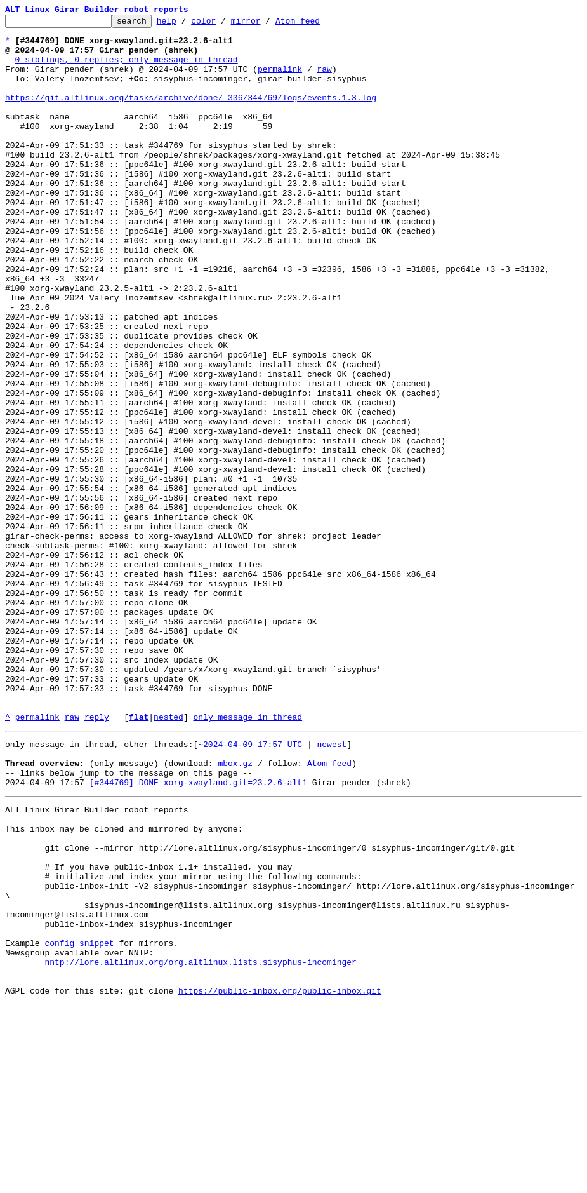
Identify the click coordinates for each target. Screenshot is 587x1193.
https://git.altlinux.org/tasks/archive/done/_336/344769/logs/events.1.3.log (190, 114)
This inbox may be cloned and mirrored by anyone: (123, 984)
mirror (265, 24)
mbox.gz (235, 909)
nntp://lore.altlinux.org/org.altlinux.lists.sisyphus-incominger (200, 1144)
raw (324, 80)
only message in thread (247, 857)
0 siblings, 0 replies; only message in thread (126, 68)
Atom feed (317, 24)
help (186, 24)
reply (96, 857)
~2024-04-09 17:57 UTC (250, 887)
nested (168, 857)
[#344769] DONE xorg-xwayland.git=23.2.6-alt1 (198, 932)
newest (331, 887)
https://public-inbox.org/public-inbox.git (279, 1179)
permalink (280, 80)
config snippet (79, 1122)
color (223, 24)
